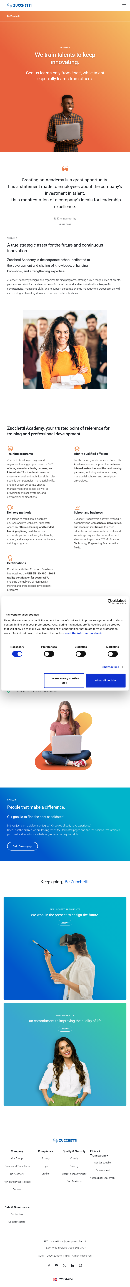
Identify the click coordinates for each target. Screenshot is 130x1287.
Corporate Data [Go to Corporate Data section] (17, 1221)
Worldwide (65, 1279)
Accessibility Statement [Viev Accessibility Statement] (103, 1177)
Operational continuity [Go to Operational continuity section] (74, 1174)
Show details (110, 666)
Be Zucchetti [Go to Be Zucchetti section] (17, 1174)
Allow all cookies (106, 680)
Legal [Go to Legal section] (46, 1166)
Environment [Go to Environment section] (103, 1170)
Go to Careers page (22, 846)
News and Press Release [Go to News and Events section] (17, 1181)
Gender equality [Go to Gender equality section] (102, 1162)
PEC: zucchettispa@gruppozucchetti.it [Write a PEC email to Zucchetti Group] (65, 1241)
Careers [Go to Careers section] (17, 1189)
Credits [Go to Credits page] (45, 1173)
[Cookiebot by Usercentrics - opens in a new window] (110, 601)
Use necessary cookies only (64, 680)
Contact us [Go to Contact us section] (17, 1214)
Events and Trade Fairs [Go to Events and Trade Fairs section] (17, 1166)
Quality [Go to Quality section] (74, 1158)
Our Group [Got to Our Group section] (17, 1158)
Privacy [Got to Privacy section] (45, 1158)
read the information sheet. (83, 633)
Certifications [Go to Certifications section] (74, 1181)
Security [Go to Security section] (74, 1166)
